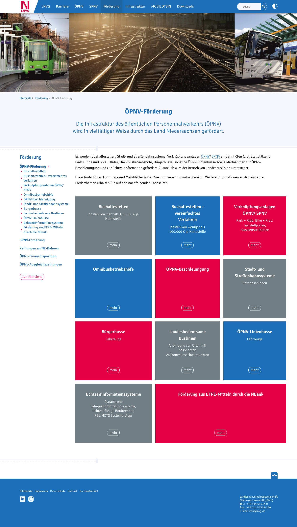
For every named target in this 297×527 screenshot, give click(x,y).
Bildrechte (26, 491)
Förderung (41, 98)
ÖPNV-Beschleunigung (39, 199)
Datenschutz (57, 491)
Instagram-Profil (31, 499)
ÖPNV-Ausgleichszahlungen (41, 264)
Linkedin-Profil (23, 499)
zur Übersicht (32, 276)
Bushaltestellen (34, 171)
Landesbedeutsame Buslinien (44, 213)
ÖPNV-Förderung (33, 166)
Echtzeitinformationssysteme (43, 223)
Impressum (41, 491)
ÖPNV (205, 156)
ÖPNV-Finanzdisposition (38, 256)
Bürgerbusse (32, 209)
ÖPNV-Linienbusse (36, 218)
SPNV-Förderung (32, 240)
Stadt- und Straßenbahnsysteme (46, 204)
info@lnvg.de (257, 511)
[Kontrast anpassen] (275, 6)
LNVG (27, 6)
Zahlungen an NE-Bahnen (39, 248)
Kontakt (72, 491)
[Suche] (249, 6)
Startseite (25, 98)
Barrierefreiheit (89, 491)
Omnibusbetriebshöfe (38, 195)
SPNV (216, 156)
